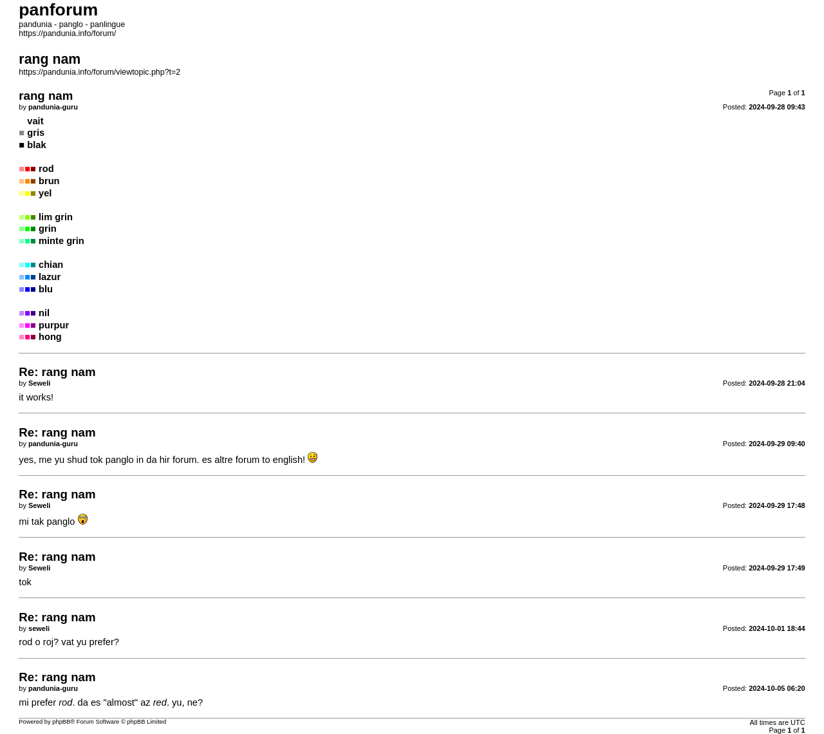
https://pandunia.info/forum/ (67, 33)
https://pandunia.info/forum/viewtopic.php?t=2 (99, 72)
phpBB (61, 722)
